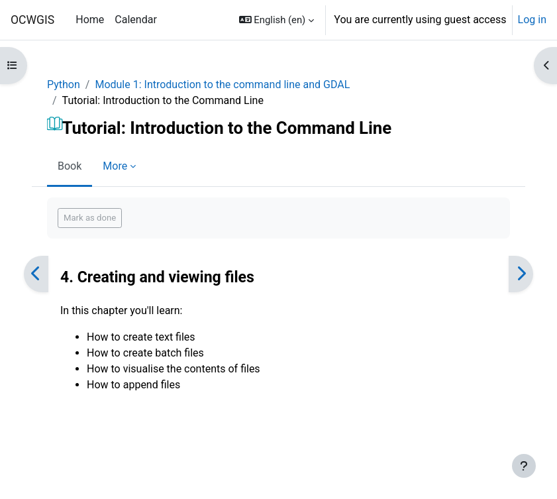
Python (63, 84)
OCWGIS (32, 20)
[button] (276, 20)
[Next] (521, 274)
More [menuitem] (115, 166)
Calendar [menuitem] (135, 19)
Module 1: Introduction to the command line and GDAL (222, 84)
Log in (532, 19)
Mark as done (90, 218)
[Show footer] (524, 466)
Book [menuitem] (69, 166)
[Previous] (36, 274)
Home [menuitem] (90, 19)
